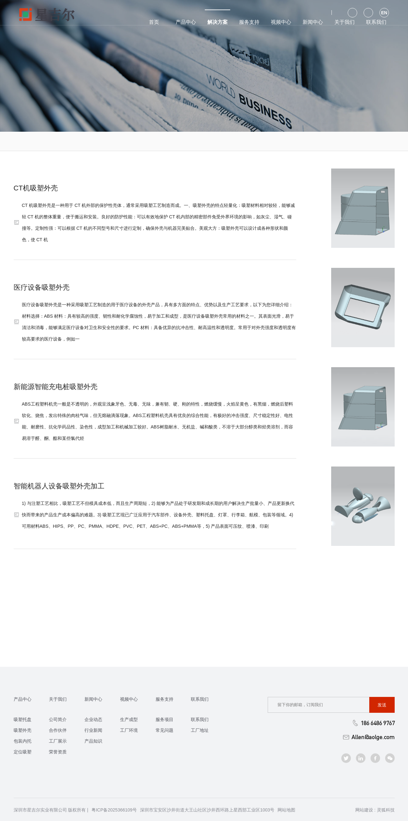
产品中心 (186, 22)
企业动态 (93, 719)
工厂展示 (58, 741)
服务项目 (164, 719)
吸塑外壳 (22, 730)
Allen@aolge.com (368, 737)
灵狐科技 (386, 810)
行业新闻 (93, 730)
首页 (154, 22)
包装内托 (22, 741)
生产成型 (129, 719)
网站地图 (286, 810)
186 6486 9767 (373, 723)
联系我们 (376, 22)
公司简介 (58, 719)
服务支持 (249, 22)
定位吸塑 (22, 752)
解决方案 (217, 17)
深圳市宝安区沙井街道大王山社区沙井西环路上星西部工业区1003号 (207, 810)
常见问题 (164, 730)
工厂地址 (200, 730)
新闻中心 (313, 22)
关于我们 (344, 22)
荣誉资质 (58, 752)
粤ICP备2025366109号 (114, 810)
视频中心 (281, 22)
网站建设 (364, 810)
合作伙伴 (58, 730)
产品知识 (93, 741)
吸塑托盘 (22, 719)
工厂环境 (129, 730)
